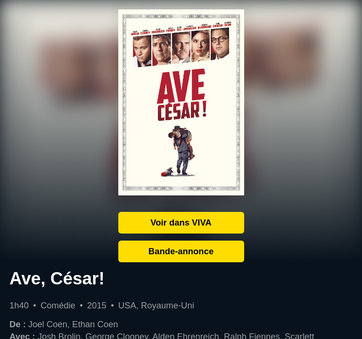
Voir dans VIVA (180, 222)
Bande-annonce (181, 251)
